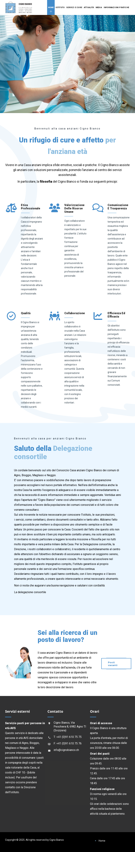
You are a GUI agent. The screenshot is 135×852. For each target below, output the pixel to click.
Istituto (60, 7)
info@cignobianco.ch (66, 750)
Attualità (89, 7)
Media (99, 7)
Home (51, 7)
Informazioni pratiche (116, 7)
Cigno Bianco (56, 839)
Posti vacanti (112, 664)
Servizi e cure (74, 7)
